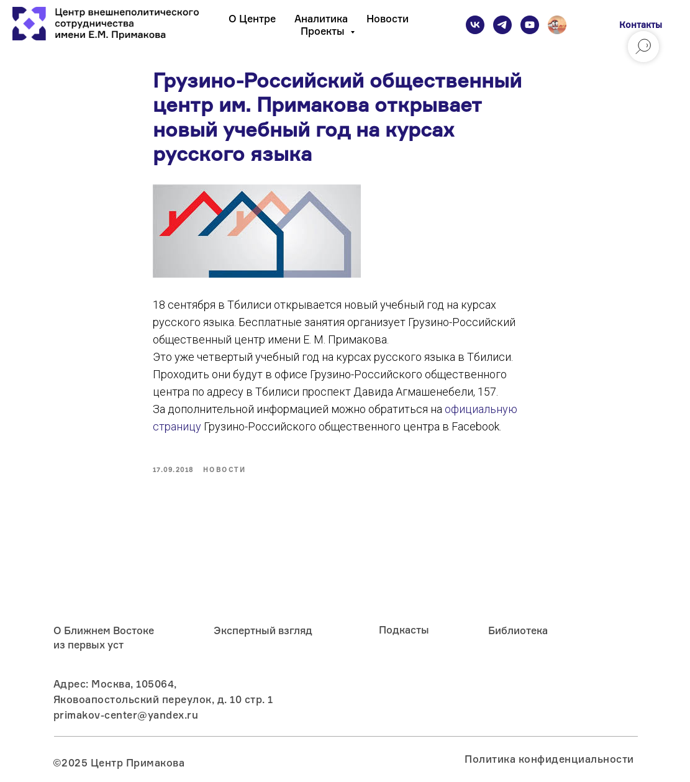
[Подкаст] (557, 25)
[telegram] (502, 25)
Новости (387, 18)
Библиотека (518, 630)
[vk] (475, 25)
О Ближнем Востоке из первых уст (103, 637)
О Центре (252, 18)
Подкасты (404, 630)
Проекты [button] (324, 31)
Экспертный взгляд (263, 630)
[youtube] (529, 25)
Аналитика (321, 18)
